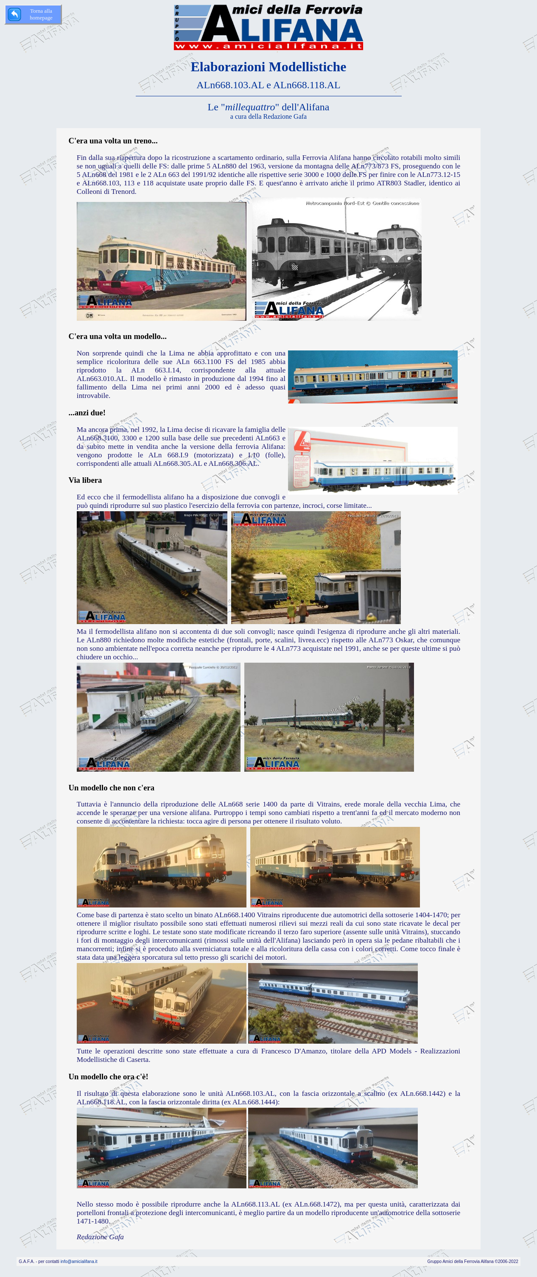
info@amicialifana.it (79, 1261)
